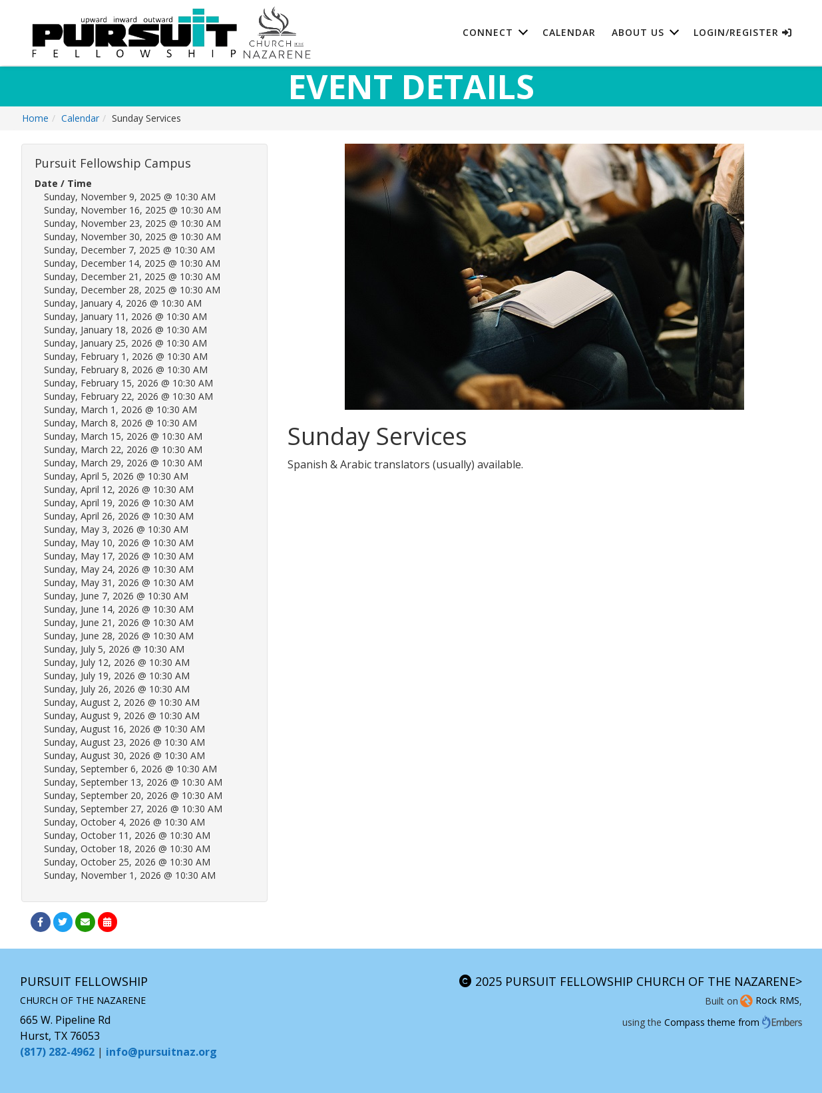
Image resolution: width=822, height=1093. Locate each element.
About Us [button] (638, 33)
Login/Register (743, 33)
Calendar (569, 33)
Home (35, 118)
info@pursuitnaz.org (161, 1051)
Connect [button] (488, 33)
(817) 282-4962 (57, 1051)
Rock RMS (768, 1000)
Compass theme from (733, 1022)
